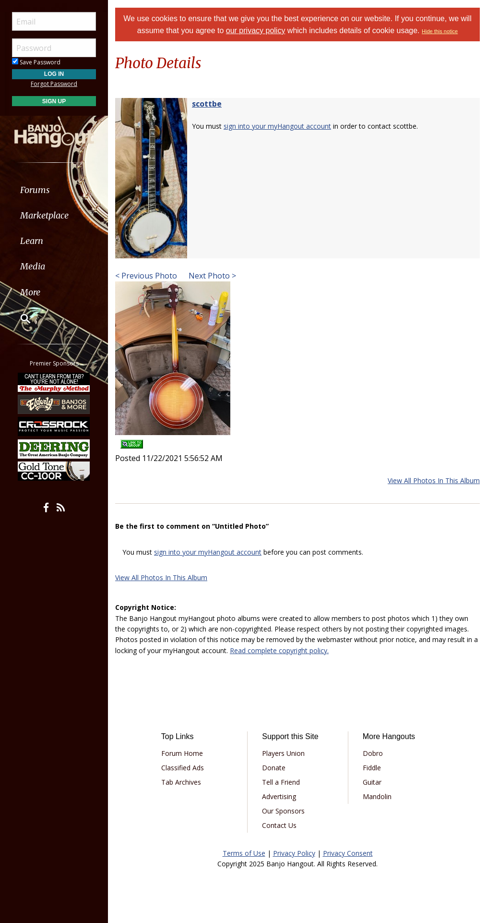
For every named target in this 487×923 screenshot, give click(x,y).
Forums (35, 189)
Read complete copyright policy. (279, 650)
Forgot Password (54, 84)
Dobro (373, 753)
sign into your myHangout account (277, 126)
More (30, 292)
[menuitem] (54, 190)
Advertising (279, 796)
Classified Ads (182, 767)
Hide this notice (440, 31)
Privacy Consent (348, 853)
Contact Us (279, 825)
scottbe (207, 103)
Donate (273, 767)
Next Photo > (211, 275)
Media (32, 266)
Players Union (283, 753)
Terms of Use (244, 853)
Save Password (36, 62)
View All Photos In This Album (434, 480)
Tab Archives (181, 782)
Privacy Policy (294, 853)
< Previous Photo (146, 275)
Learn (31, 240)
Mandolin (377, 796)
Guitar (372, 782)
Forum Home (182, 753)
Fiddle (372, 767)
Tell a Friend (281, 782)
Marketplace (44, 215)
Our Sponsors (283, 810)
